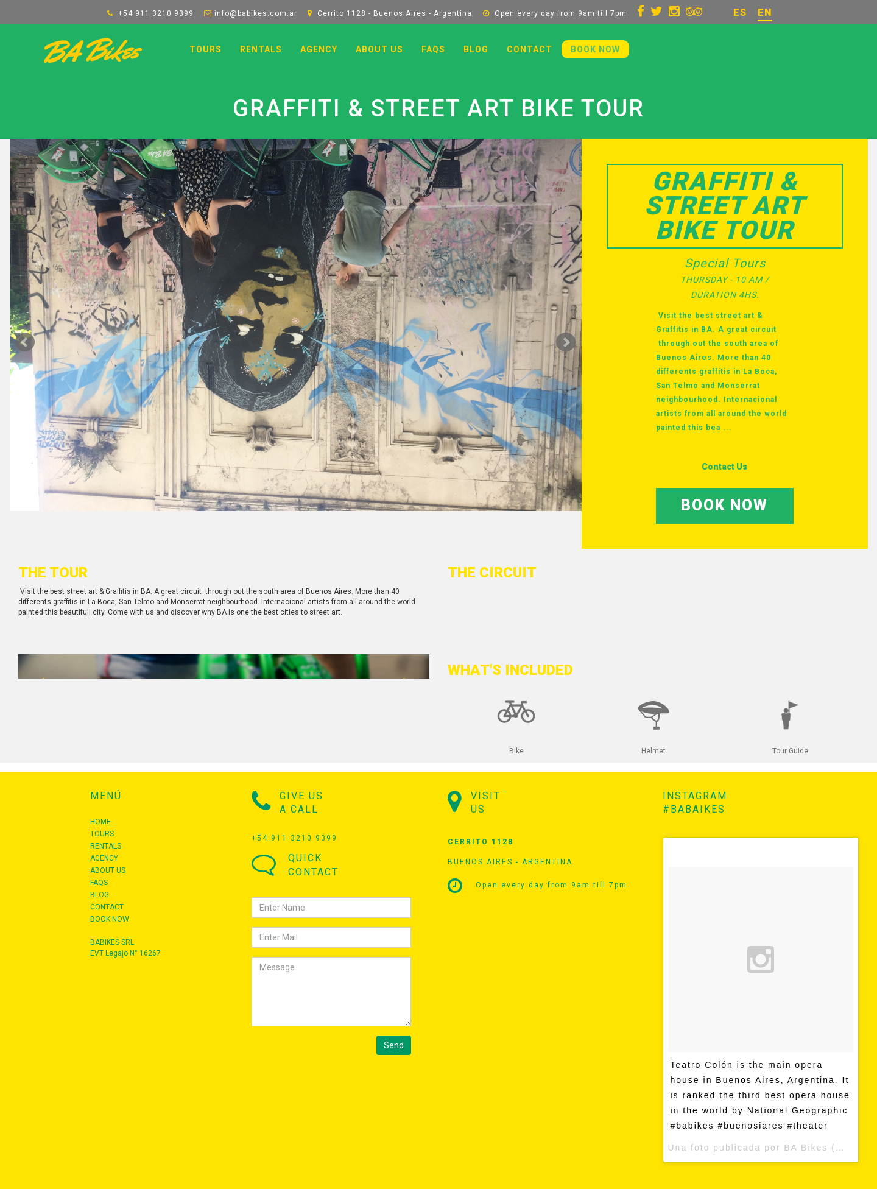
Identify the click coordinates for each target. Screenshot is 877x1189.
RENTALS (261, 49)
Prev (25, 342)
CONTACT (529, 49)
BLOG (475, 49)
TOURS (205, 49)
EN (765, 12)
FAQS (433, 49)
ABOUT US (379, 49)
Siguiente (566, 342)
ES (740, 12)
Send (394, 1045)
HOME (100, 821)
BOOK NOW (595, 49)
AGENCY (318, 49)
